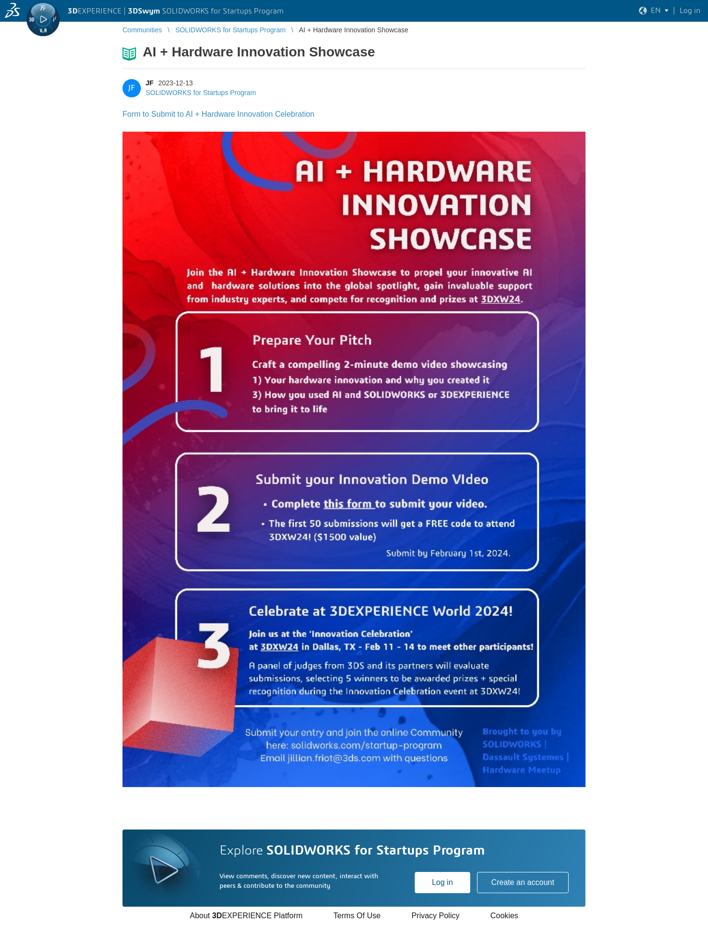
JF (149, 83)
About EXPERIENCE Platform (246, 915)
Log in (442, 882)
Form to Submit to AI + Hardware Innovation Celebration (218, 114)
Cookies (504, 915)
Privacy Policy (435, 915)
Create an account (522, 882)
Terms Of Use (357, 915)
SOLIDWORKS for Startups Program (201, 92)
